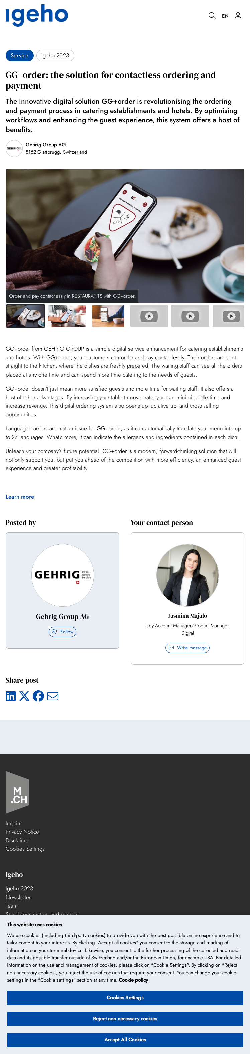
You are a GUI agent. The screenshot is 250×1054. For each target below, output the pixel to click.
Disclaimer (18, 840)
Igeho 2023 (19, 888)
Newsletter (18, 897)
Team (12, 906)
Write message (187, 647)
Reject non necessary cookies (125, 1018)
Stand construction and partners (43, 914)
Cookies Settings (25, 849)
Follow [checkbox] (62, 631)
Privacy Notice (22, 832)
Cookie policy (133, 980)
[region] (125, 984)
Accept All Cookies (125, 1039)
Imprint (14, 823)
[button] (25, 316)
